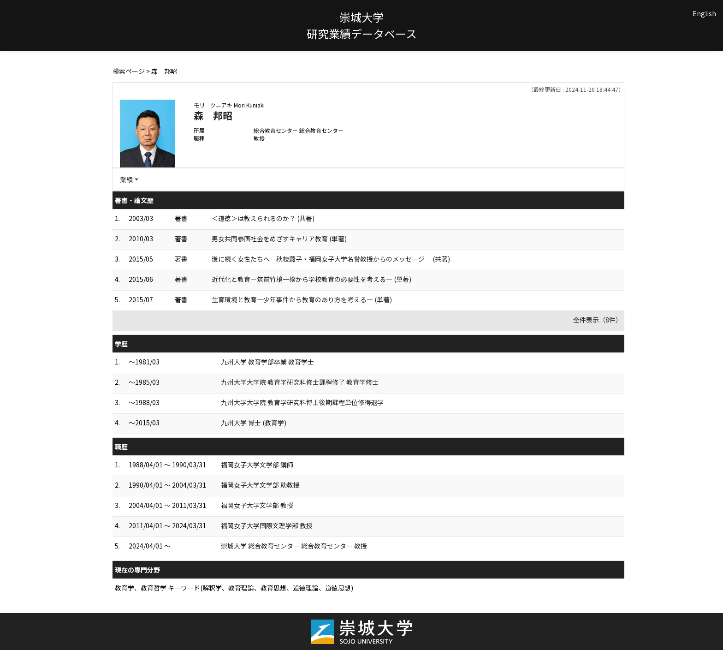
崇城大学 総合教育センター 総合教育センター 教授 (294, 545)
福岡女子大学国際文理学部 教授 (267, 525)
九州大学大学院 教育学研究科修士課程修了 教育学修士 (300, 382)
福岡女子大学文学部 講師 (257, 464)
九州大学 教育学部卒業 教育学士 (267, 361)
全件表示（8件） (597, 319)
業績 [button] (126, 179)
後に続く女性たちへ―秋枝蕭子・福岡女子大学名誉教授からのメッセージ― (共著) (331, 258)
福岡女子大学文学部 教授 (257, 505)
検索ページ (129, 71)
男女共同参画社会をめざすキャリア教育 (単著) (279, 238)
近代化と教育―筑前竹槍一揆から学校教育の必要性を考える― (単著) (311, 279)
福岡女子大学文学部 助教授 (260, 484)
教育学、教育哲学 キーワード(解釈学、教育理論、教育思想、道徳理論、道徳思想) (234, 587)
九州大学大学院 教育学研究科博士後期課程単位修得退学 (302, 402)
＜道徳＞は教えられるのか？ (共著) (263, 218)
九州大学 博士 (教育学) (253, 422)
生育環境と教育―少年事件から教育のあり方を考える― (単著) (302, 299)
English (704, 13)
